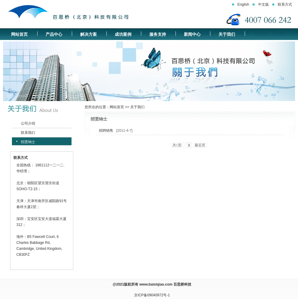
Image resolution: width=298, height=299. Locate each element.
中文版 (263, 4)
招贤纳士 (28, 142)
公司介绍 (28, 123)
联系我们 (28, 133)
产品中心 (54, 34)
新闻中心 (192, 34)
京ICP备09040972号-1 (152, 295)
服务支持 (157, 34)
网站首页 (19, 34)
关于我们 (226, 34)
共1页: (178, 145)
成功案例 (123, 34)
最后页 (200, 145)
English (243, 4)
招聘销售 (106, 130)
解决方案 (88, 34)
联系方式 (285, 4)
